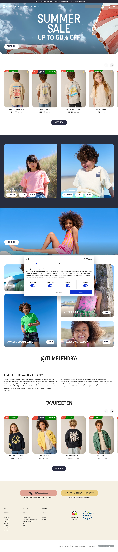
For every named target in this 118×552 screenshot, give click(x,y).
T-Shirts (23, 195)
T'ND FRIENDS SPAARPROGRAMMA (30, 519)
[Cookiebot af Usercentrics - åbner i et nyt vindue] (85, 259)
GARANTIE (6, 521)
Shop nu (11, 242)
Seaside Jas (101, 457)
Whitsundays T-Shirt (17, 111)
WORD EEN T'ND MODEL (28, 521)
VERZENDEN (6, 517)
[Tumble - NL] (12, 6)
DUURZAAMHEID (26, 515)
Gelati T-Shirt (101, 111)
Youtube (44, 517)
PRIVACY (6, 525)
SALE (39, 6)
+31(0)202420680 (38, 493)
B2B (23, 523)
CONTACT (6, 530)
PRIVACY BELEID (91, 546)
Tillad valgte (58, 292)
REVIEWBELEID (7, 528)
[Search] (93, 6)
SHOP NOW (59, 122)
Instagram (44, 513)
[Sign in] (103, 6)
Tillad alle (81, 292)
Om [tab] (82, 264)
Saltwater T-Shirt (73, 111)
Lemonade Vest (44, 457)
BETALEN (6, 515)
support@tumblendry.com (79, 493)
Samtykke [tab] (35, 264)
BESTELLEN (6, 513)
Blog (24, 525)
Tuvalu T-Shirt (44, 111)
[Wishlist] (106, 6)
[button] (112, 65)
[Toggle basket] (109, 6)
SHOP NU (11, 46)
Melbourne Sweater (73, 457)
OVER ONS (25, 513)
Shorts (32, 195)
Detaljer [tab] (59, 264)
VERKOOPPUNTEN (26, 517)
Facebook (44, 515)
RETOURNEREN (7, 519)
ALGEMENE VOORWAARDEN (78, 546)
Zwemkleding (11, 195)
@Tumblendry (58, 359)
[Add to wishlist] (27, 72)
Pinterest (44, 519)
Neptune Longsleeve (16, 457)
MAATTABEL (6, 523)
